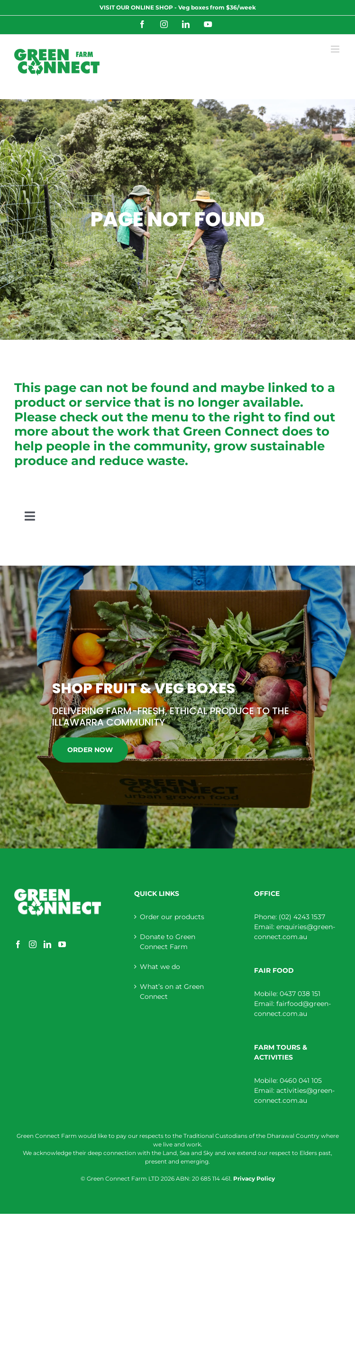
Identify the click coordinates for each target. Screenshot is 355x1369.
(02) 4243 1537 (302, 917)
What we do (160, 966)
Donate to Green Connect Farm (167, 941)
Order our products (172, 917)
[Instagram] (32, 944)
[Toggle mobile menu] (336, 49)
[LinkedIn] (47, 944)
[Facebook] (18, 944)
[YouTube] (62, 944)
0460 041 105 (301, 1080)
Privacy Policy (254, 1178)
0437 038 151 (300, 993)
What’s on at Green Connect (172, 991)
